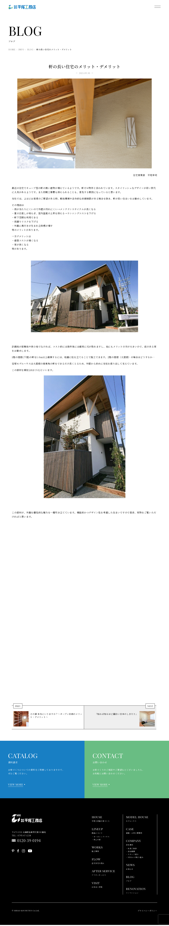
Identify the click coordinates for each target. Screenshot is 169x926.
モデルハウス (137, 819)
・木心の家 (96, 840)
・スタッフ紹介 (132, 855)
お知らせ (130, 867)
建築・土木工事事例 (134, 831)
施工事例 (97, 849)
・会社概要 (130, 852)
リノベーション (136, 891)
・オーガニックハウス (101, 837)
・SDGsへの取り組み (134, 858)
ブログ (130, 879)
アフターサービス (103, 873)
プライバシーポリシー (147, 911)
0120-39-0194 (29, 841)
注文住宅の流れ (98, 861)
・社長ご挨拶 (131, 849)
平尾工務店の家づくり (101, 819)
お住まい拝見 (97, 885)
